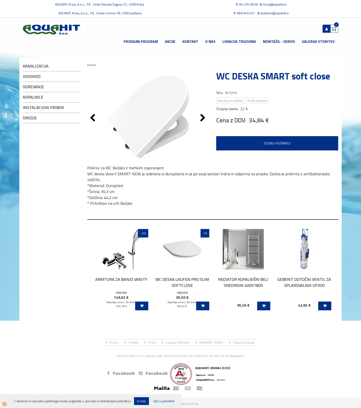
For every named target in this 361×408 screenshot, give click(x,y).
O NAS (210, 41)
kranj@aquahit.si (275, 4)
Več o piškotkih (164, 401)
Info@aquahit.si (235, 356)
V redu (141, 401)
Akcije (170, 41)
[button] (203, 118)
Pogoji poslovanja (243, 342)
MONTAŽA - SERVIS (279, 41)
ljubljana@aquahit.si (275, 13)
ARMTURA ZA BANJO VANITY (121, 279)
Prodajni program (141, 41)
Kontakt (190, 41)
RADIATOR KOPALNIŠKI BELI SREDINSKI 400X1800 (243, 282)
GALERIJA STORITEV (318, 41)
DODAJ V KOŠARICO (277, 143)
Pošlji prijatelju (258, 100)
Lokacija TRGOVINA (239, 41)
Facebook (121, 373)
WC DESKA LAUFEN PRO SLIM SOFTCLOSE (182, 282)
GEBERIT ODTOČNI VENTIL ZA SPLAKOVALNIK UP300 (304, 282)
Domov (91, 65)
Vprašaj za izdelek (230, 100)
